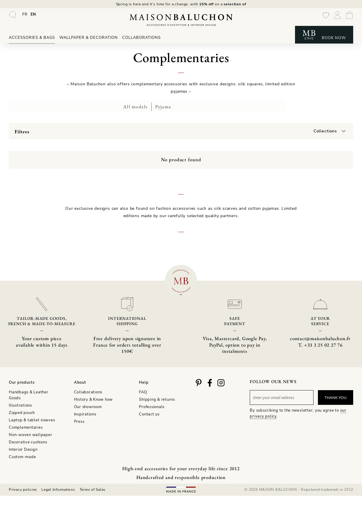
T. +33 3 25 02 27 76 (320, 348)
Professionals (152, 406)
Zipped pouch (22, 412)
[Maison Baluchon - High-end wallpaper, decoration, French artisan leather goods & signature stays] (181, 21)
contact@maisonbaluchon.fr (320, 341)
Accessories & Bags (32, 38)
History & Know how (93, 399)
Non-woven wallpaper (30, 434)
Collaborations (141, 38)
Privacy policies (23, 490)
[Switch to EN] (33, 15)
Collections (325, 129)
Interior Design (23, 449)
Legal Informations (58, 490)
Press (79, 421)
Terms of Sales (93, 490)
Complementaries (26, 427)
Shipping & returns (157, 399)
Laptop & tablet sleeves (32, 419)
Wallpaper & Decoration (88, 38)
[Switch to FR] (25, 15)
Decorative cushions (28, 441)
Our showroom (88, 406)
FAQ (143, 392)
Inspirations (85, 413)
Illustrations (20, 404)
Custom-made (22, 456)
